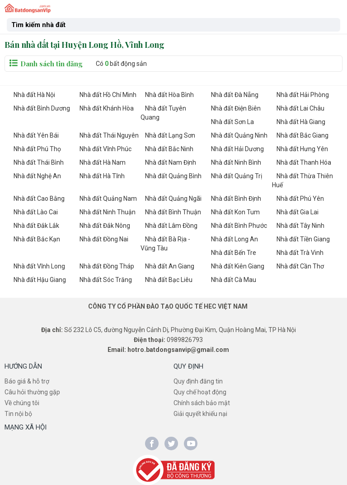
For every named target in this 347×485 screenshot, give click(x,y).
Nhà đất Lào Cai (36, 212)
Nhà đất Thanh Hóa (304, 162)
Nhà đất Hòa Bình (169, 94)
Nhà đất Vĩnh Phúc (105, 148)
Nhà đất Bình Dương (42, 108)
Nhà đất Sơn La (232, 121)
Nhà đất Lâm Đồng (171, 225)
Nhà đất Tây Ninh (300, 225)
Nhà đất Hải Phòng (303, 94)
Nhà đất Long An (234, 239)
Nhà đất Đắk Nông (105, 225)
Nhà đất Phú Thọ (37, 148)
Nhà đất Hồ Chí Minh (108, 94)
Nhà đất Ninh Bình (236, 162)
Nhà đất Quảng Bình (173, 176)
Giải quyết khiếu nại (200, 413)
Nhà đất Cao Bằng (39, 198)
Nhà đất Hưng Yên (302, 148)
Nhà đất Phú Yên (300, 198)
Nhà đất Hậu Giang (40, 279)
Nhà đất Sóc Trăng (106, 279)
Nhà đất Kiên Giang (237, 266)
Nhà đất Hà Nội (34, 94)
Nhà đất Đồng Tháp (107, 266)
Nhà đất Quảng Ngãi (173, 198)
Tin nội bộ (18, 413)
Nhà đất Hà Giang (301, 121)
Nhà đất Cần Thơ (300, 266)
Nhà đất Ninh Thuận (108, 212)
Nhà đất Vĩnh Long (39, 266)
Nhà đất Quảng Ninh (239, 135)
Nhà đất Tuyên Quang (163, 113)
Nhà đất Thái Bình (39, 162)
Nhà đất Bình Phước (239, 225)
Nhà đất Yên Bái (36, 135)
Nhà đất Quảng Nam (108, 198)
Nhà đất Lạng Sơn (170, 135)
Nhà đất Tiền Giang (303, 239)
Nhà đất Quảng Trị (236, 176)
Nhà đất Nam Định (170, 162)
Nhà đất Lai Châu (300, 108)
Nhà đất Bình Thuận (173, 212)
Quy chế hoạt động (200, 392)
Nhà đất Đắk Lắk (36, 225)
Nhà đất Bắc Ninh (169, 148)
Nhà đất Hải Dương (237, 148)
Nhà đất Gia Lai (298, 212)
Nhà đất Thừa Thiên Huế (302, 180)
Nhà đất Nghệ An (37, 176)
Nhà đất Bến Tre (233, 252)
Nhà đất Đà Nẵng (234, 94)
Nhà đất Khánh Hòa (107, 108)
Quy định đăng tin (198, 381)
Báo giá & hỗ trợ (27, 381)
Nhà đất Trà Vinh (300, 252)
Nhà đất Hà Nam (103, 162)
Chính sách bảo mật (202, 402)
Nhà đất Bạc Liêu (168, 279)
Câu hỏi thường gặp (32, 392)
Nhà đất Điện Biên (236, 108)
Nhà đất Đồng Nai (104, 239)
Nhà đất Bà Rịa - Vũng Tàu (165, 244)
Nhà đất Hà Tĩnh (102, 176)
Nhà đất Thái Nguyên (109, 135)
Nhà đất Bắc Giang (302, 135)
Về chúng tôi (22, 402)
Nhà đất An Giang (169, 266)
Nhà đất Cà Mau (233, 279)
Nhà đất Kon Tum (235, 212)
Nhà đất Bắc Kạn (37, 239)
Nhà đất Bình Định (236, 198)
